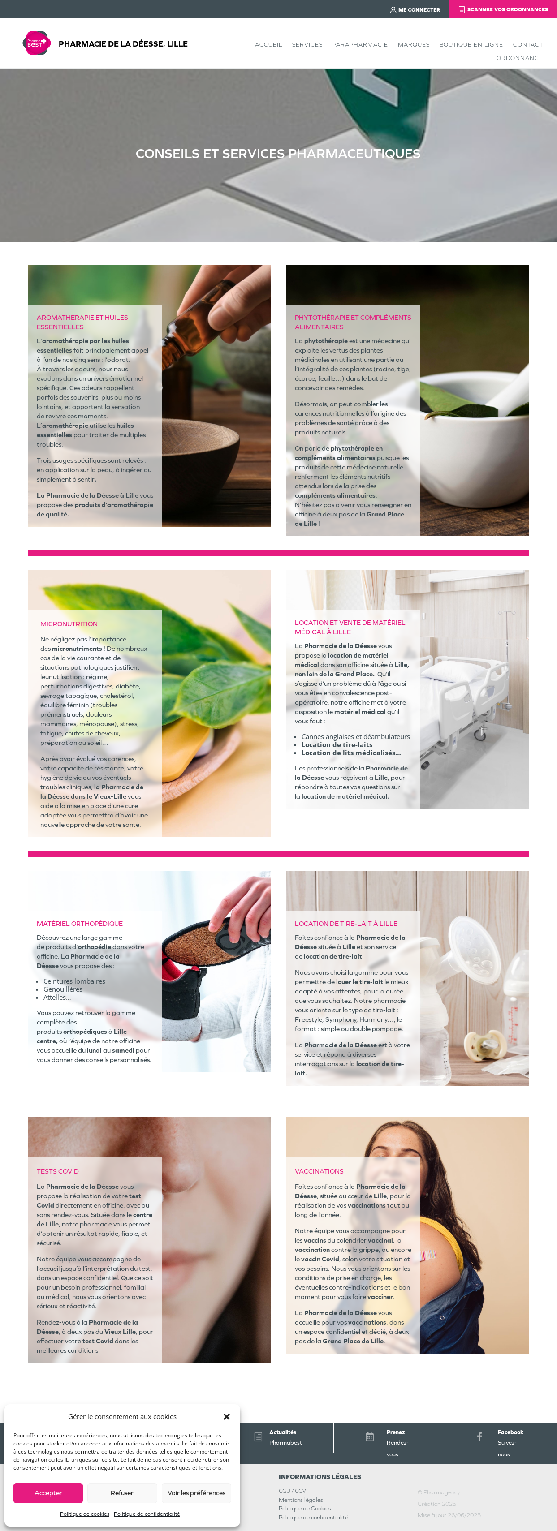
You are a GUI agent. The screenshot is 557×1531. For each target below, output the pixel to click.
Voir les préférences (196, 1493)
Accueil (268, 45)
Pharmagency (441, 1492)
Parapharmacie (360, 45)
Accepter (48, 1493)
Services (307, 45)
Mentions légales (301, 1500)
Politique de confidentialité (147, 1514)
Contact (528, 45)
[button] (226, 1416)
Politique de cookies (84, 1514)
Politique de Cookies (305, 1508)
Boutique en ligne (471, 45)
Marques (414, 45)
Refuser (122, 1493)
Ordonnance (520, 58)
